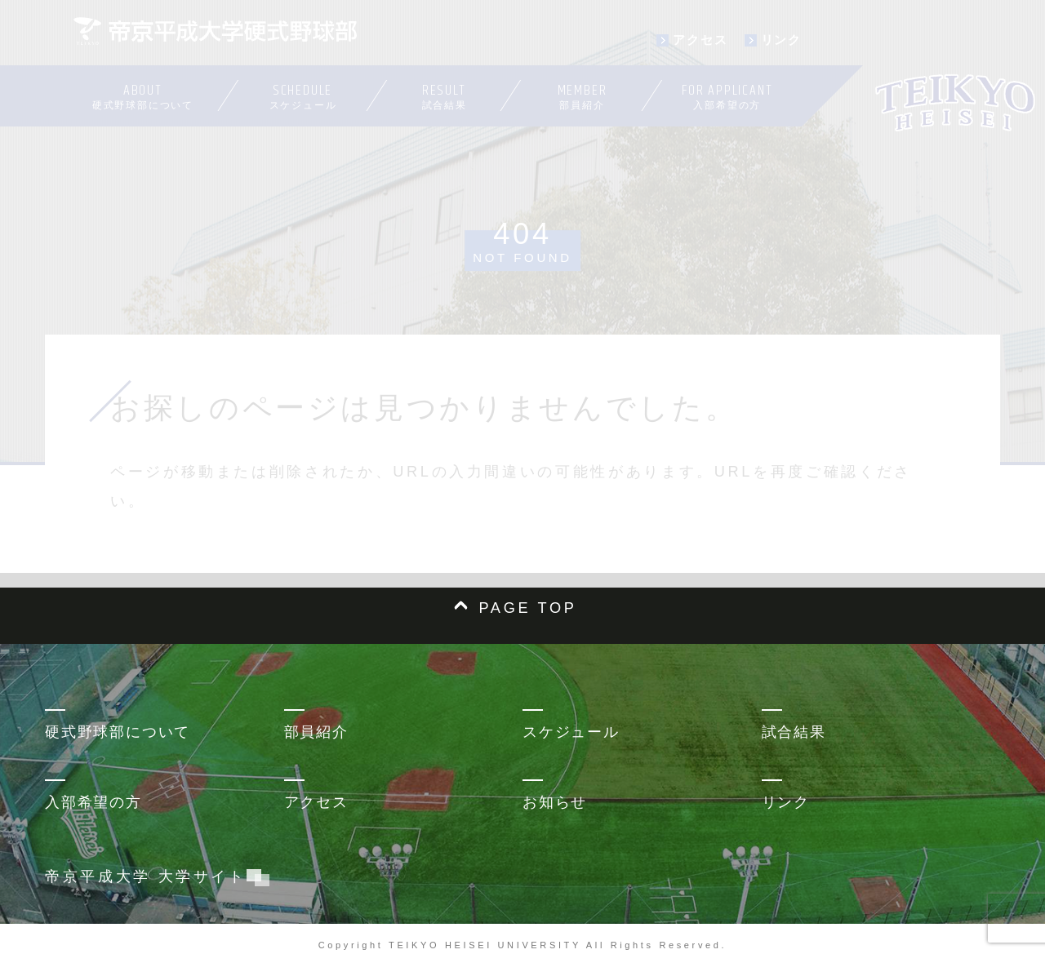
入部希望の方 (93, 802)
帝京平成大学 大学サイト (153, 876)
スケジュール (571, 732)
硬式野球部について (117, 732)
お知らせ (554, 802)
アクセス (316, 802)
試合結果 (794, 732)
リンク (786, 802)
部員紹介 (316, 732)
